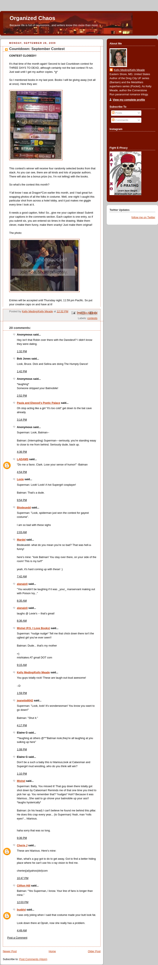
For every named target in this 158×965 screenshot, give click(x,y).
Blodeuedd (24, 507)
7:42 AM (22, 576)
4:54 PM (22, 472)
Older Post (94, 951)
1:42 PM (22, 371)
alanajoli (22, 583)
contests (92, 318)
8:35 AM (22, 600)
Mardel (21, 539)
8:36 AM (22, 620)
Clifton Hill (23, 885)
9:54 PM (22, 500)
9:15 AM (22, 665)
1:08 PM (22, 749)
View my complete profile (129, 99)
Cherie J (22, 845)
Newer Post (10, 951)
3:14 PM (22, 419)
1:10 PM (22, 773)
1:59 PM (22, 693)
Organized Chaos (32, 18)
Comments (120, 120)
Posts (117, 112)
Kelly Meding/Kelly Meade (33, 672)
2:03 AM (22, 532)
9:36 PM (22, 838)
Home (52, 951)
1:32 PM (22, 351)
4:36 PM (22, 451)
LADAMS (22, 459)
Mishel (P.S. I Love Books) (33, 628)
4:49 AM (22, 930)
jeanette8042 (25, 700)
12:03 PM (22, 902)
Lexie (20, 479)
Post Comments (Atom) (33, 959)
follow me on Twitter (143, 217)
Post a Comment (17, 937)
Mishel (21, 780)
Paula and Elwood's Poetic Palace (38, 402)
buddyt (21, 909)
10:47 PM (22, 878)
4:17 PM (22, 725)
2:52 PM (22, 395)
